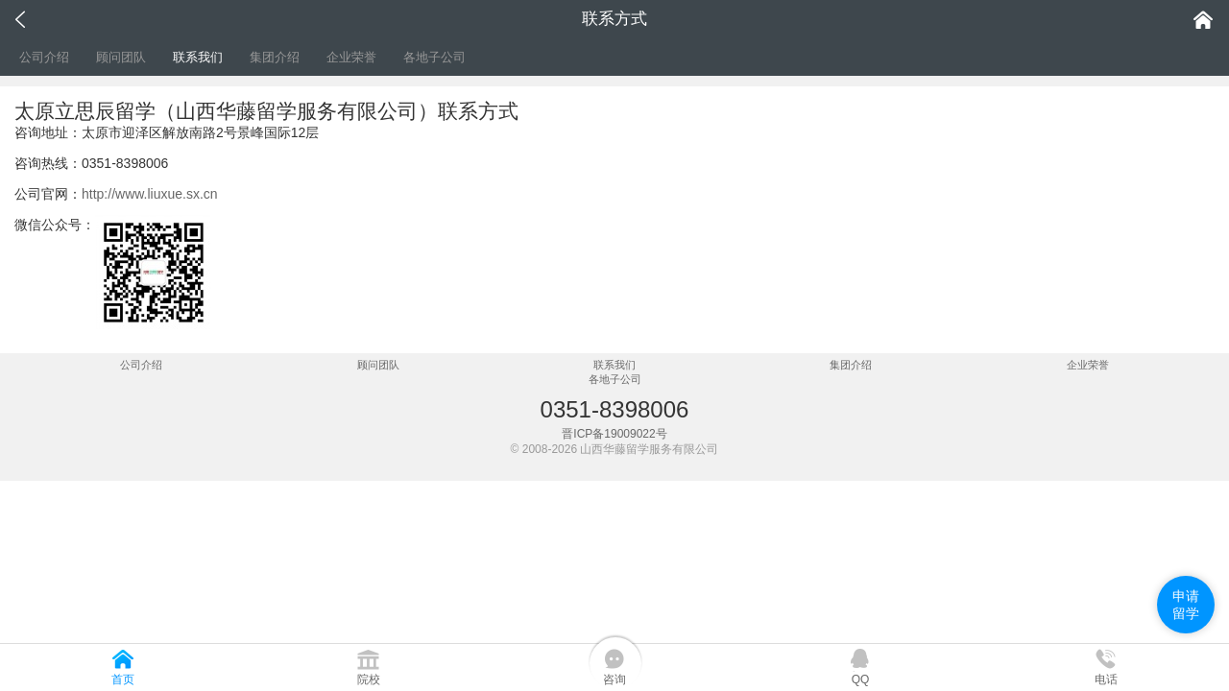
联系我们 (198, 57)
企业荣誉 (351, 57)
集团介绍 (275, 57)
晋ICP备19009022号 (614, 434)
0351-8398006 (615, 409)
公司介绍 (44, 57)
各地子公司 (434, 57)
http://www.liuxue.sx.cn (150, 194)
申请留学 (1185, 604)
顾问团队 (121, 57)
